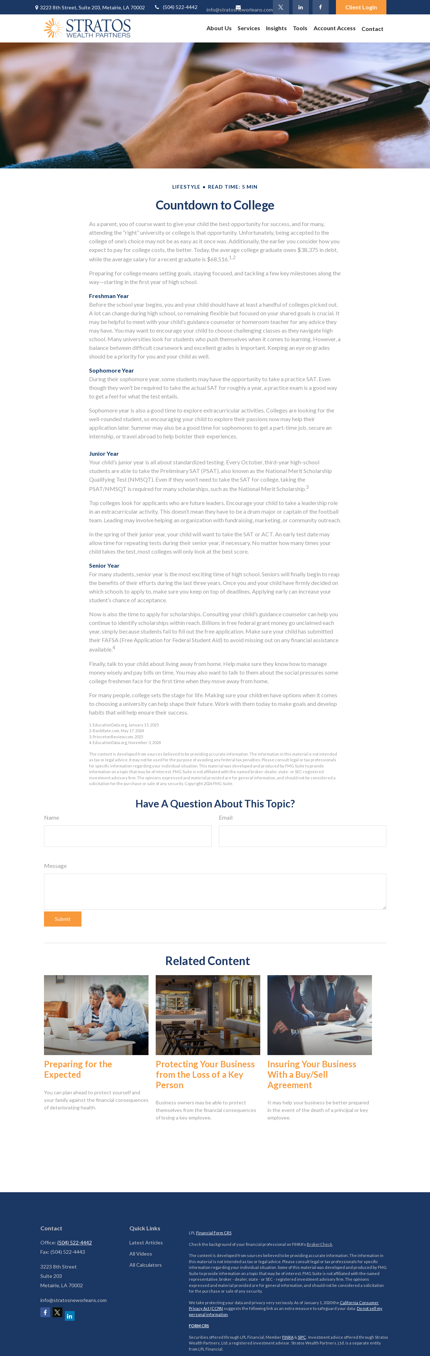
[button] (219, 27)
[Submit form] (62, 919)
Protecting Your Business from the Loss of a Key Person (205, 1074)
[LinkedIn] (301, 7)
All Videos (140, 1254)
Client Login (361, 7)
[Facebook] (320, 7)
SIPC (302, 1337)
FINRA (287, 1337)
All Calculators (145, 1265)
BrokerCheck (319, 1244)
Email (225, 817)
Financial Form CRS (213, 1232)
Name (51, 817)
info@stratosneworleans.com (240, 9)
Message (55, 865)
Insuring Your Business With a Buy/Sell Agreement (311, 1074)
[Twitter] (281, 7)
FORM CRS (199, 1325)
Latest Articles (146, 1242)
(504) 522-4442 (176, 7)
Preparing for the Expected (78, 1069)
